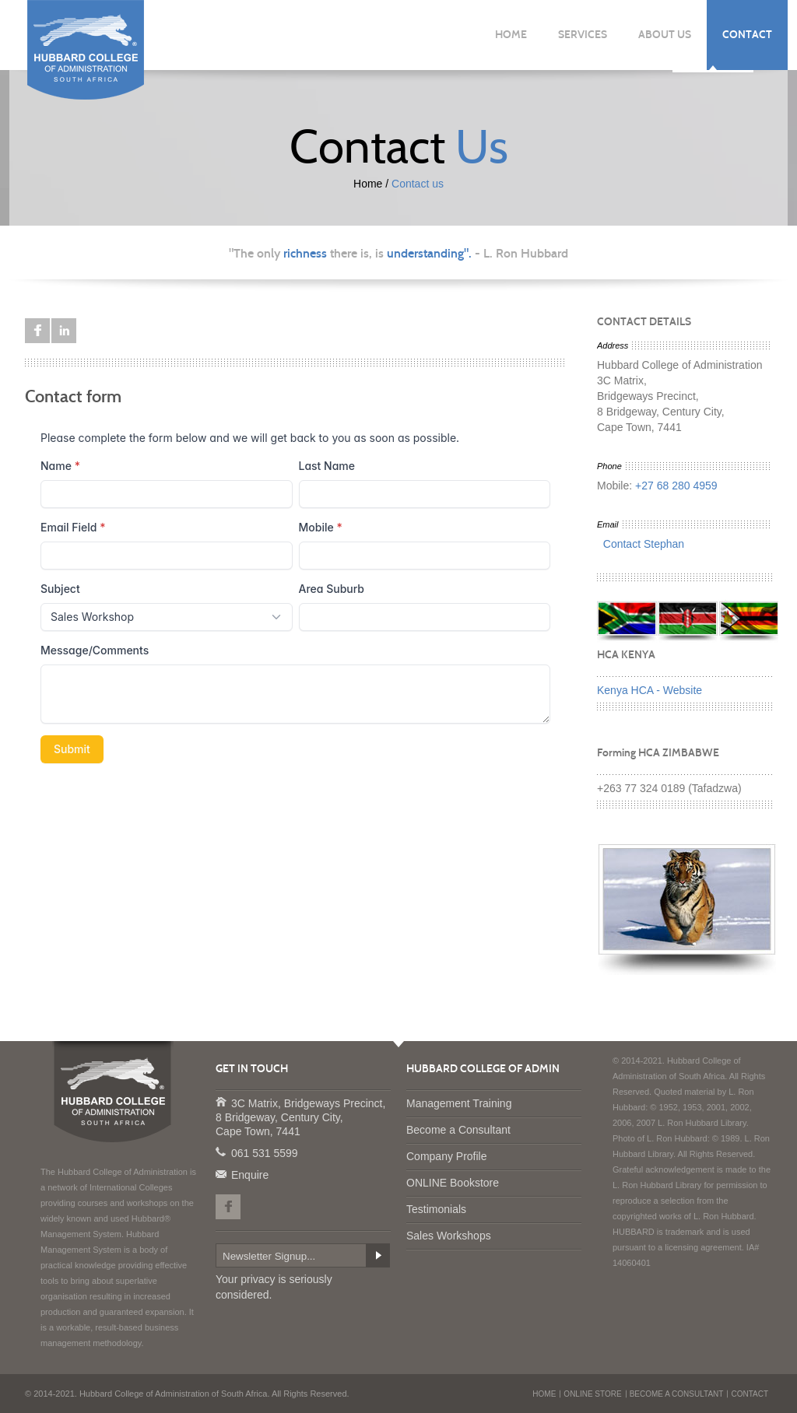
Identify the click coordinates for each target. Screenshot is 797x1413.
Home (367, 183)
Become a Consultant (458, 1130)
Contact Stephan (640, 544)
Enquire (220, 1173)
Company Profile (446, 1156)
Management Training (458, 1103)
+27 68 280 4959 (676, 485)
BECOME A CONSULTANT (677, 1394)
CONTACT (747, 34)
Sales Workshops (448, 1235)
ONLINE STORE (592, 1394)
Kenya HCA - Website (649, 690)
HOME (511, 34)
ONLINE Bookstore (452, 1182)
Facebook (37, 330)
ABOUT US (664, 34)
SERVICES (582, 34)
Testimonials (436, 1209)
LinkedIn (63, 330)
